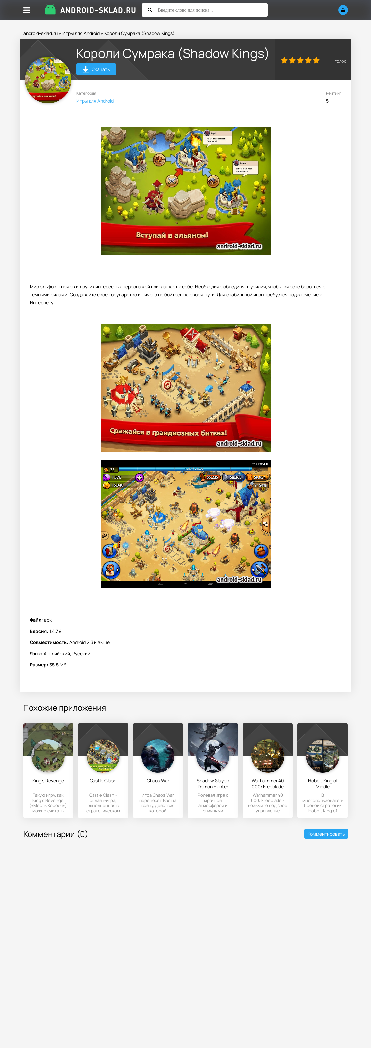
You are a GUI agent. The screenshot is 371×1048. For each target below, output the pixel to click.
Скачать (96, 70)
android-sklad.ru (40, 33)
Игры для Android (81, 33)
